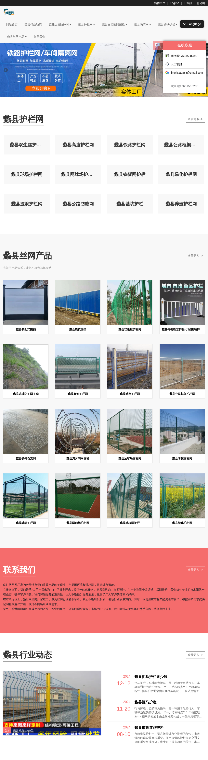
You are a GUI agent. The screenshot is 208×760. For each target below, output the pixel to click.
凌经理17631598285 (181, 56)
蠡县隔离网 (142, 24)
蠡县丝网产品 (17, 37)
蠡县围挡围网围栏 (114, 24)
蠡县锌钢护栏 (168, 24)
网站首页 (11, 24)
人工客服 (173, 64)
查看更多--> (195, 119)
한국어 (200, 3)
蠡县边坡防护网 (60, 24)
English (174, 3)
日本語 (188, 3)
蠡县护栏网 (86, 24)
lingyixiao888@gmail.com (184, 72)
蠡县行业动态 (33, 24)
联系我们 (39, 36)
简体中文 (160, 3)
